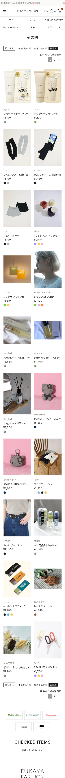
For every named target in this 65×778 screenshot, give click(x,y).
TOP (11, 20)
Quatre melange (10, 27)
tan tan (32, 20)
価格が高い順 (40, 48)
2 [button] (54, 59)
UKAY (32, 27)
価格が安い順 (24, 48)
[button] (59, 59)
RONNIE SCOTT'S (54, 20)
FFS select (54, 27)
